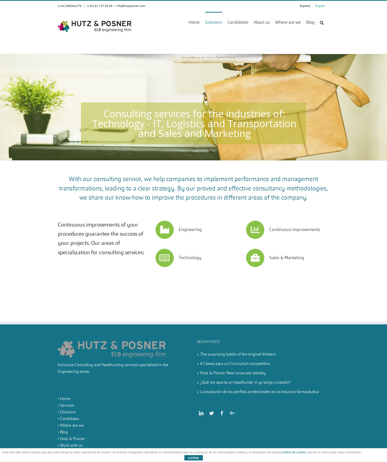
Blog (64, 432)
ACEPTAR (193, 458)
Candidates (69, 419)
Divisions (68, 412)
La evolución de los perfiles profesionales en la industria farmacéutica (259, 392)
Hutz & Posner (72, 439)
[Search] (322, 22)
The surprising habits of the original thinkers (238, 355)
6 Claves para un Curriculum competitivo (235, 364)
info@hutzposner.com (130, 6)
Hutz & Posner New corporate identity (233, 373)
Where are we (72, 426)
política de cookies (294, 452)
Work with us (71, 446)
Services (67, 406)
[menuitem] (197, 22)
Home (65, 399)
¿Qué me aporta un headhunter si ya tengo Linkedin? (245, 383)
